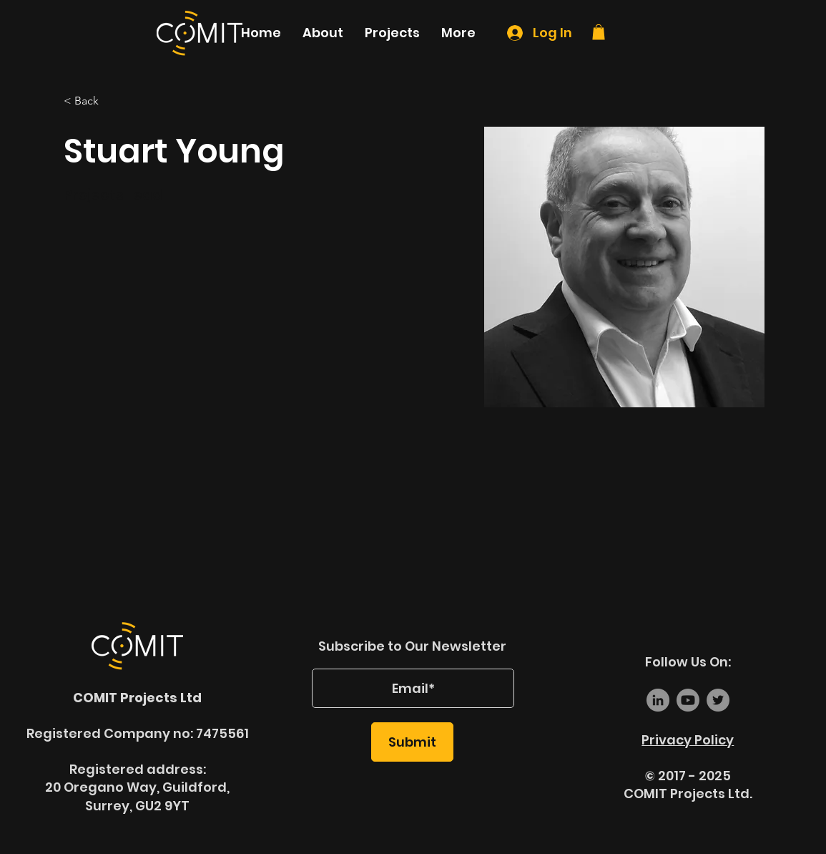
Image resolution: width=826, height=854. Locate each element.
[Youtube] (688, 700)
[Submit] (412, 742)
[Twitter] (718, 700)
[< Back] (92, 101)
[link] (598, 32)
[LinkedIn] (657, 700)
